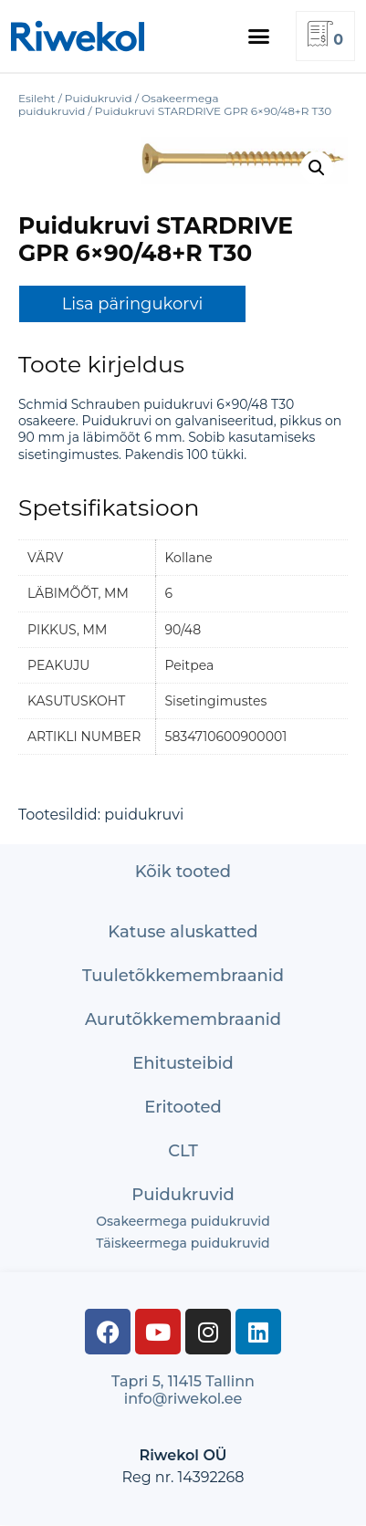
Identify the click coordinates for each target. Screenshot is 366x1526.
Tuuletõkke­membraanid (183, 976)
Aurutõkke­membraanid (183, 1019)
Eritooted (183, 1107)
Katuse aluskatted (182, 932)
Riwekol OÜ (182, 1455)
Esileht (36, 98)
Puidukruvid (183, 1195)
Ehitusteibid (183, 1063)
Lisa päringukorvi (133, 304)
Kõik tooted (183, 872)
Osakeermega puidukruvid (182, 1221)
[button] (259, 36)
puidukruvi (143, 814)
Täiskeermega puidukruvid (182, 1243)
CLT (183, 1151)
